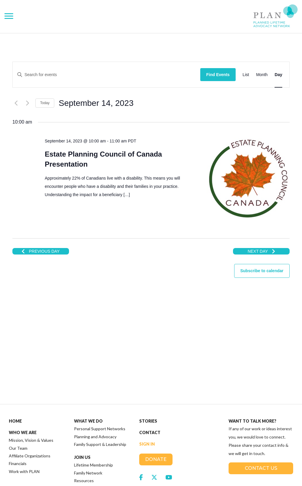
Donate (156, 390)
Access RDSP (88, 436)
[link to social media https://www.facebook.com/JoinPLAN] (141, 407)
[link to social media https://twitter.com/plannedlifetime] (154, 407)
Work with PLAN (24, 401)
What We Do (88, 351)
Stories (148, 351)
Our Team (18, 378)
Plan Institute (91, 424)
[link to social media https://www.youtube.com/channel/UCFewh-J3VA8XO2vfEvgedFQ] (168, 407)
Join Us (82, 388)
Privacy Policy (101, 477)
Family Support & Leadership (100, 374)
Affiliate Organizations (29, 386)
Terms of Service (132, 477)
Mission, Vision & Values (31, 370)
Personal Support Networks (99, 359)
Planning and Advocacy (95, 367)
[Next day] (27, 102)
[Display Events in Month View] (261, 75)
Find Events (217, 74)
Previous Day (41, 251)
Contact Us (261, 398)
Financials (18, 393)
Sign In (147, 374)
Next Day (261, 251)
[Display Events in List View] (246, 75)
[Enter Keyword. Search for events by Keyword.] (116, 74)
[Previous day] (15, 102)
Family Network (88, 403)
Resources (84, 410)
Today (45, 103)
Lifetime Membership (93, 395)
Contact (149, 363)
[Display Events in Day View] (278, 75)
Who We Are (23, 363)
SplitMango (257, 468)
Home (15, 351)
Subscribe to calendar (261, 270)
